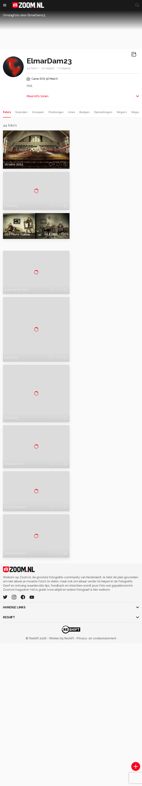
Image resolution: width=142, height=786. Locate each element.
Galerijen (21, 112)
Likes (71, 112)
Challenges (55, 112)
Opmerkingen (103, 112)
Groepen (38, 112)
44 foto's (32, 68)
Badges (84, 112)
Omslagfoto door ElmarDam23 (24, 15)
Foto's (7, 112)
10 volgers (48, 68)
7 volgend (64, 68)
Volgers (122, 112)
